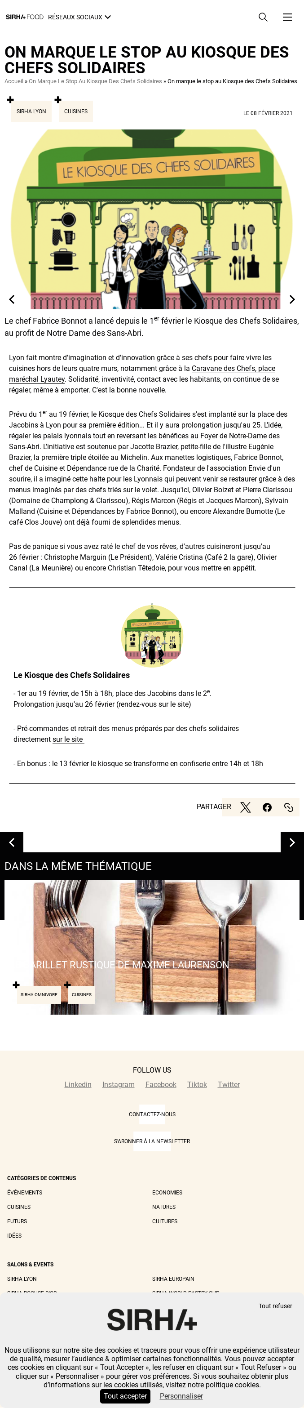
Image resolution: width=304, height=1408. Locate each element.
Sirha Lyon (31, 111)
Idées (14, 1236)
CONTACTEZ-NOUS (152, 1114)
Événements (24, 1193)
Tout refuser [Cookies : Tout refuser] (275, 1306)
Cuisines (76, 111)
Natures (164, 1207)
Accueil (13, 81)
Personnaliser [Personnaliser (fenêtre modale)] (181, 1396)
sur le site (68, 739)
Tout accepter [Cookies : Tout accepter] (125, 1396)
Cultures (164, 1221)
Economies (167, 1193)
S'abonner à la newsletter (152, 1141)
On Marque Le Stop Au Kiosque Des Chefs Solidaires (95, 81)
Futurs (17, 1221)
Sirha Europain (173, 1279)
